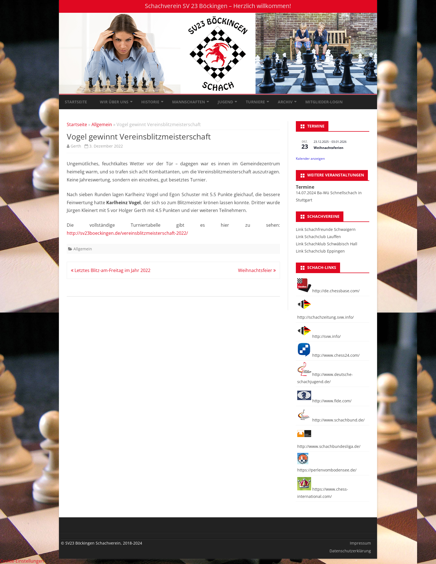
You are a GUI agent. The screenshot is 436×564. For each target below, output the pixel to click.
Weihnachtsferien (328, 147)
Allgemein (101, 124)
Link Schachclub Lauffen (318, 236)
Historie (150, 101)
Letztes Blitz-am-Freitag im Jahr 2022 (110, 270)
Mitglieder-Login (324, 101)
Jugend (225, 101)
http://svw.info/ (319, 336)
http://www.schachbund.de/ (331, 420)
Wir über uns (114, 101)
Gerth (76, 146)
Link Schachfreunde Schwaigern (326, 229)
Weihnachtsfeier (257, 270)
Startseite (76, 101)
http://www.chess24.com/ (328, 355)
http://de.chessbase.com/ (328, 290)
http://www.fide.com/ (324, 400)
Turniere (255, 101)
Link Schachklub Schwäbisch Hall (326, 243)
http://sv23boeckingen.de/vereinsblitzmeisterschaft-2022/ (127, 233)
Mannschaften (188, 101)
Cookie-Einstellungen (22, 561)
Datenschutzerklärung (350, 550)
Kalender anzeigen (310, 158)
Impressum (360, 543)
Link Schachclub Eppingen (320, 251)
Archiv (285, 101)
